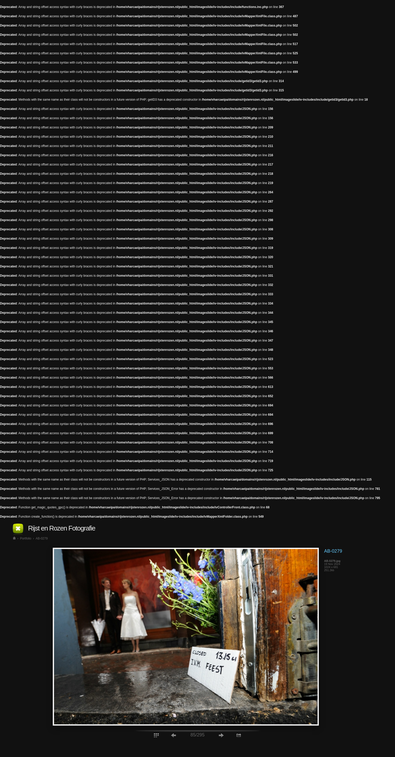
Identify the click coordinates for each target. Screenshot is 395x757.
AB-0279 (42, 538)
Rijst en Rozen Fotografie (61, 528)
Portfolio (25, 538)
